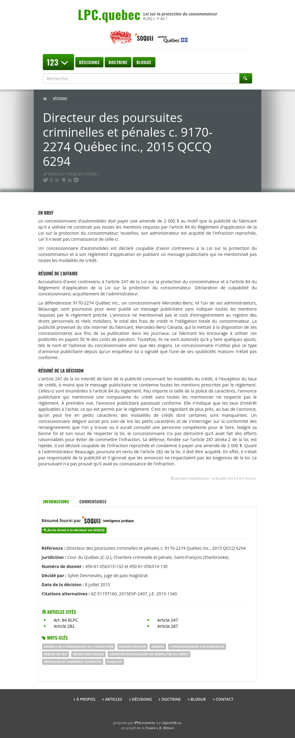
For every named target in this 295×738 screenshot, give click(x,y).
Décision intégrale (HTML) (70, 174)
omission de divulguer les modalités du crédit (148, 654)
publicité (114, 662)
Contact (224, 699)
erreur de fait (55, 654)
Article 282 (64, 626)
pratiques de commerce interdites (73, 662)
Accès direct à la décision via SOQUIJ (76, 530)
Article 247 (167, 620)
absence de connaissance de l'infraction (79, 646)
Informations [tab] (56, 501)
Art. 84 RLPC (66, 620)
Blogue (144, 62)
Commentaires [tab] (92, 501)
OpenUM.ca (171, 722)
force (147, 722)
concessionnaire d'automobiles (197, 646)
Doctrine (118, 62)
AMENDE (157, 646)
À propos (85, 699)
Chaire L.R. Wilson (159, 728)
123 (58, 62)
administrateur (132, 646)
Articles (113, 699)
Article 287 (167, 626)
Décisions (89, 62)
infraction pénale (88, 654)
